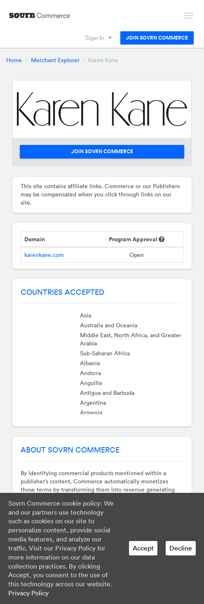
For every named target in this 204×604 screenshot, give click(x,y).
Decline (180, 548)
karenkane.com (44, 255)
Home (14, 60)
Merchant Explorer (55, 60)
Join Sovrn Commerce (157, 38)
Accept (143, 548)
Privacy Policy (28, 593)
